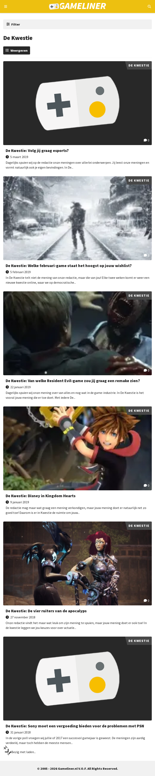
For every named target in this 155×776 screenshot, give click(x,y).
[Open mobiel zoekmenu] (149, 6)
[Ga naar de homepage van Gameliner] (77, 6)
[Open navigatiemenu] (5, 6)
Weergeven (19, 50)
